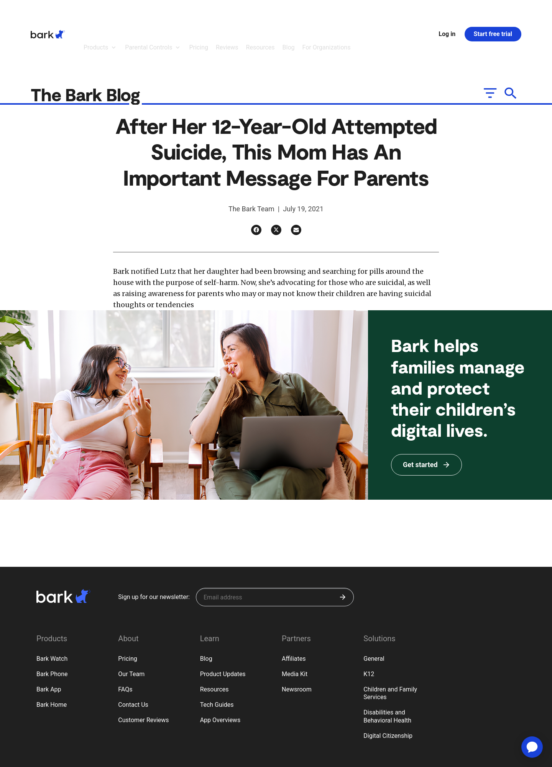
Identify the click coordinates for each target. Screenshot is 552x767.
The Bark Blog (87, 52)
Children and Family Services (390, 651)
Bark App (48, 647)
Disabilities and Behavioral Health (387, 674)
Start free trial (493, 12)
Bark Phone (52, 631)
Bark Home (51, 662)
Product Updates (223, 631)
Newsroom (297, 647)
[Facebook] (256, 188)
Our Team (131, 631)
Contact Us (133, 662)
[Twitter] (276, 188)
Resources (214, 647)
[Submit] (342, 555)
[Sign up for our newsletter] (275, 555)
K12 (368, 631)
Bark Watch (51, 616)
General (373, 616)
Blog (206, 616)
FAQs (125, 647)
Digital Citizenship (387, 693)
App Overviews (220, 677)
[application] (532, 747)
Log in (447, 12)
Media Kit (294, 631)
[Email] (296, 188)
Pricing (127, 616)
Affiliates (294, 616)
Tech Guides (217, 662)
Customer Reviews (143, 677)
